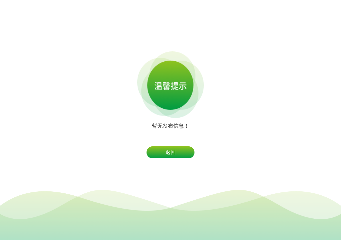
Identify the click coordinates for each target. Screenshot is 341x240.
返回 (170, 152)
